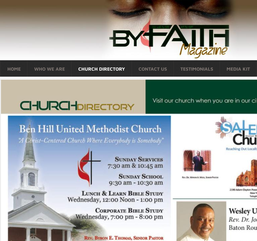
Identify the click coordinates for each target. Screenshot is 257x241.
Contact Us (153, 69)
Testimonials (196, 69)
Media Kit (238, 69)
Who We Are (49, 69)
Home (14, 69)
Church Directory (101, 69)
